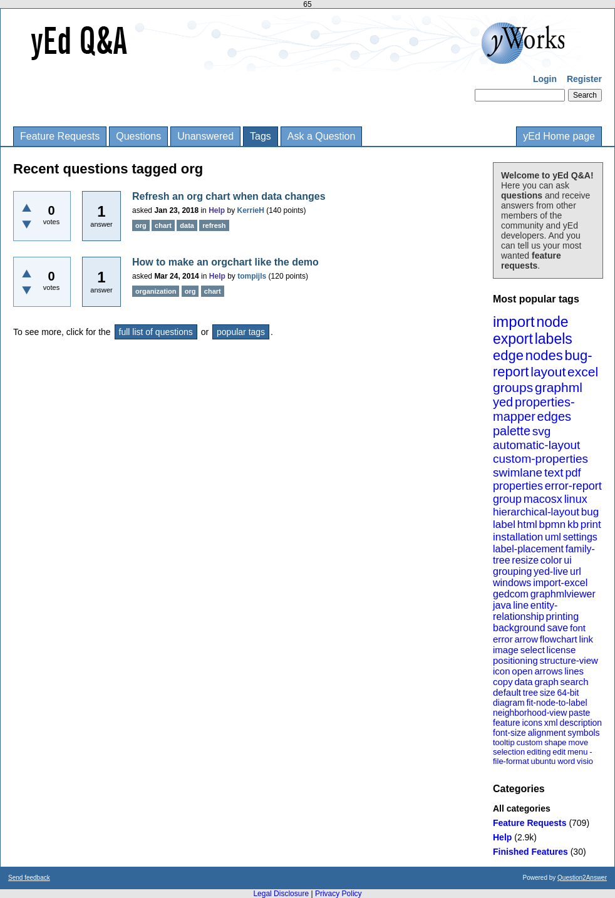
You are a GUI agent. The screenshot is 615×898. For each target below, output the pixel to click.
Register (584, 79)
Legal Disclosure (281, 893)
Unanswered (205, 136)
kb (573, 524)
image (506, 649)
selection (509, 751)
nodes (544, 355)
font (578, 627)
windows (512, 582)
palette (511, 431)
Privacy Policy (338, 893)
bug (590, 512)
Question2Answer (582, 877)
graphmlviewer (563, 594)
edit (559, 751)
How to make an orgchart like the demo (225, 262)
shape (555, 742)
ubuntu (543, 761)
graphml (558, 387)
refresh (213, 225)
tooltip (504, 742)
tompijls (251, 276)
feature (506, 723)
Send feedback (29, 877)
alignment (547, 733)
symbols (583, 733)
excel (582, 371)
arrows (548, 671)
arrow (526, 639)
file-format (511, 761)
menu (577, 751)
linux (575, 499)
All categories (521, 808)
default (507, 692)
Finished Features (530, 852)
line (521, 605)
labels (553, 339)
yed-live (551, 571)
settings (580, 537)
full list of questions (156, 332)
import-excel (560, 582)
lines (574, 671)
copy (503, 681)
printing (562, 616)
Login (545, 79)
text (554, 472)
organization (155, 291)
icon (501, 671)
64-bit (568, 693)
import (514, 321)
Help (502, 837)
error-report (573, 486)
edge (508, 355)
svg (541, 431)
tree (530, 693)
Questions (138, 136)
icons (532, 723)
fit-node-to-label (556, 703)
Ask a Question (321, 136)
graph (546, 681)
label (504, 524)
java (502, 605)
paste (579, 713)
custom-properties (540, 458)
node (552, 322)
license (561, 649)
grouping (512, 571)
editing (538, 751)
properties (518, 486)
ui (567, 560)
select (532, 649)
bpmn (552, 524)
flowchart (558, 639)
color (551, 560)
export (513, 339)
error (503, 639)
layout (548, 371)
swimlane (517, 472)
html (527, 524)
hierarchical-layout (536, 512)
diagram (509, 703)
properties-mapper (534, 409)
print (591, 524)
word (566, 761)
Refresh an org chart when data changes (229, 196)
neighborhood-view (530, 713)
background (519, 627)
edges (554, 416)
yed (503, 402)
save (557, 627)
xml (551, 723)
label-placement (528, 549)
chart (163, 225)
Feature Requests (60, 136)
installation (518, 537)
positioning (515, 660)
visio (585, 761)
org (141, 225)
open (522, 671)
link (586, 639)
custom (529, 742)
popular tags (241, 332)
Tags (260, 136)
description (580, 723)
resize (525, 560)
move (578, 742)
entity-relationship (525, 611)
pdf (573, 473)
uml (553, 537)
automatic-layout (536, 445)
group (507, 499)
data (523, 681)
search (575, 681)
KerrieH (250, 210)
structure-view (569, 660)
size (548, 693)
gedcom (511, 594)
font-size (509, 733)
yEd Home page (559, 136)
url (575, 571)
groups (513, 387)
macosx (543, 499)
